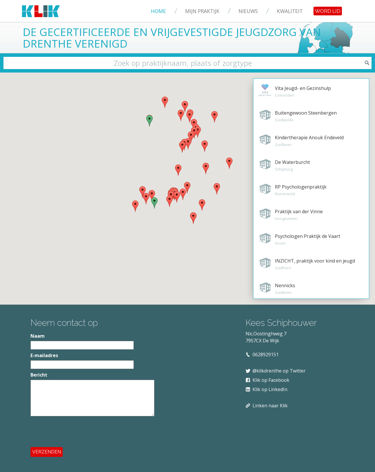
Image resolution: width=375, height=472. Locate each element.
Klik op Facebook (271, 380)
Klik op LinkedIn (270, 389)
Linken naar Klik (270, 405)
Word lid (327, 11)
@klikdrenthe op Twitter (279, 371)
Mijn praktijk (202, 11)
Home (158, 11)
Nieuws (248, 11)
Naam (37, 336)
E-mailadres (44, 355)
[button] (202, 205)
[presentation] (74, 431)
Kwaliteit (290, 11)
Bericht (38, 375)
